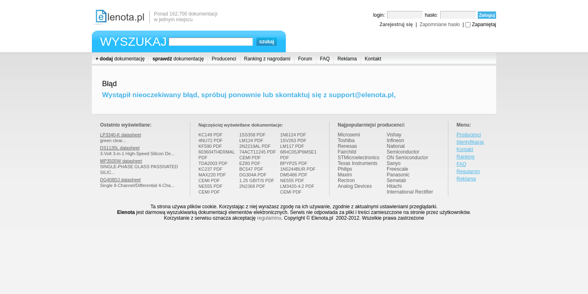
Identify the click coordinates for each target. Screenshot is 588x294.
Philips (345, 169)
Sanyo (394, 163)
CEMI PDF (209, 180)
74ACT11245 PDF (257, 151)
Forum (305, 59)
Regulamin (468, 171)
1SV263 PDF (293, 140)
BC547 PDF (251, 169)
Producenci (224, 59)
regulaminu (269, 218)
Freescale (397, 169)
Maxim (345, 175)
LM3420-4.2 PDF (297, 186)
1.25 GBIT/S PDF (256, 180)
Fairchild (347, 152)
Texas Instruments (357, 163)
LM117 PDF (292, 146)
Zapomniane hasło (439, 24)
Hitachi (394, 186)
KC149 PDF (210, 134)
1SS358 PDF (252, 134)
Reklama (347, 59)
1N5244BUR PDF (298, 169)
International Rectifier (410, 192)
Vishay (394, 135)
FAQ (325, 59)
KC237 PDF (210, 169)
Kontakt (373, 59)
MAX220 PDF (212, 174)
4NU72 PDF (210, 140)
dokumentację (120, 59)
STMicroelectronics (358, 157)
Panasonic (398, 175)
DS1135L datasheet (120, 147)
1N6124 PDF (293, 134)
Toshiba (346, 140)
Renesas (347, 146)
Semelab (396, 180)
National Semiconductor (403, 149)
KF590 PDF (210, 146)
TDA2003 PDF (213, 163)
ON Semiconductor (407, 157)
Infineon (395, 140)
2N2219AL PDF (255, 146)
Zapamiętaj (484, 24)
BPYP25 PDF (293, 163)
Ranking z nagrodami (267, 59)
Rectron (346, 180)
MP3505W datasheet (121, 160)
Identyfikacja (470, 142)
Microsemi (349, 135)
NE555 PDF (210, 186)
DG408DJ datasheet (120, 179)
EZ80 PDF (249, 163)
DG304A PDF (253, 174)
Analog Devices (355, 186)
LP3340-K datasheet (120, 134)
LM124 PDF (251, 140)
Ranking (465, 157)
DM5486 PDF (293, 174)
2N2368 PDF (252, 186)
